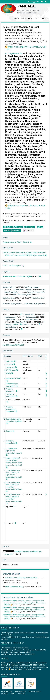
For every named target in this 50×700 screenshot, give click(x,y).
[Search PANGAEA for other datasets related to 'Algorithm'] (14, 506)
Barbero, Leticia (14, 84)
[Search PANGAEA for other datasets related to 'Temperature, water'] (7, 381)
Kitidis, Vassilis (13, 132)
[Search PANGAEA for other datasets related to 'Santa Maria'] (39, 324)
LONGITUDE (10, 367)
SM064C (16, 324)
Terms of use (20, 692)
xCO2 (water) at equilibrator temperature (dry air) (14, 450)
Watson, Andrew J (29, 27)
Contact (44, 18)
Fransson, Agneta (18, 106)
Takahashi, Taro (14, 76)
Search (16, 18)
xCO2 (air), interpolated (10, 442)
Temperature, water (13, 378)
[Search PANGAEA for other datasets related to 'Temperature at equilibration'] (16, 386)
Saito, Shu (13, 166)
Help (30, 18)
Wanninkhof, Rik (31, 78)
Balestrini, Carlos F (33, 81)
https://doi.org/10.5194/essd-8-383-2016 (25, 207)
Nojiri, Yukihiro (13, 70)
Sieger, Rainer (36, 171)
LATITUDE (9, 364)
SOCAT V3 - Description (12, 266)
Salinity (8, 373)
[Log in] (46, 1)
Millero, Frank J (33, 149)
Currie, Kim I (12, 101)
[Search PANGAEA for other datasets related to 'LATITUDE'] (14, 364)
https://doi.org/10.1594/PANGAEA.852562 (26, 48)
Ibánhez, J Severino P (31, 126)
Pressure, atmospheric (10, 390)
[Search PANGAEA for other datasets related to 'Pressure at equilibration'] (16, 396)
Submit (24, 18)
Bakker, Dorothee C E (25, 55)
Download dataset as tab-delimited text (21, 578)
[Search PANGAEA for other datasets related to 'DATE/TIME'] (15, 361)
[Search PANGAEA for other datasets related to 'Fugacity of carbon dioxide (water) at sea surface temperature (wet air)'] (7, 491)
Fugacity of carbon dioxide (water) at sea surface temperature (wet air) (14, 485)
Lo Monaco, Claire (36, 143)
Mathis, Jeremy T (32, 146)
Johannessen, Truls (15, 129)
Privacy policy (35, 692)
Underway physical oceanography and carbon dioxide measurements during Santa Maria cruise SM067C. (24, 617)
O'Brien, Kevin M (32, 59)
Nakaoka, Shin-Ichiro (34, 67)
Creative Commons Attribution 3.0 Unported (23, 552)
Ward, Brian (24, 188)
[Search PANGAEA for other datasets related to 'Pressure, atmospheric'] (16, 391)
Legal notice (6, 692)
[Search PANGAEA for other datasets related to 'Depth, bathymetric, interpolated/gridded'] (7, 423)
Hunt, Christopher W (30, 123)
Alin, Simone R (13, 81)
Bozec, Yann (25, 92)
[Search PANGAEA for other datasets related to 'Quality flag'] (15, 523)
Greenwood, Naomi (28, 109)
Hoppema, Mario (14, 121)
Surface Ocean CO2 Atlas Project (17, 276)
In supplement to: (14, 53)
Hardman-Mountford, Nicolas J (22, 115)
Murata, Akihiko (17, 154)
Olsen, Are (11, 61)
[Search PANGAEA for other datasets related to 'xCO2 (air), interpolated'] (16, 443)
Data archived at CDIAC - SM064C (16, 242)
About (36, 18)
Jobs (13, 694)
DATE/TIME (10, 361)
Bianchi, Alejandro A (16, 87)
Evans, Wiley (27, 101)
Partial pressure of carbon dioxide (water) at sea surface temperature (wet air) (14, 461)
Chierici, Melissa (29, 98)
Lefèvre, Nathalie (15, 143)
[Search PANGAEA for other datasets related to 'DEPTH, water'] (17, 370)
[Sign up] (42, 1)
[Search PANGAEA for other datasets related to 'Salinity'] (12, 373)
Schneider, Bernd (23, 168)
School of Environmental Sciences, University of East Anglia (26, 41)
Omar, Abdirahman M (28, 157)
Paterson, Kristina (25, 160)
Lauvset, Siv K (37, 140)
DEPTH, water (11, 370)
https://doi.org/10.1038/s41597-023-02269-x (26, 669)
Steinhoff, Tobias (14, 73)
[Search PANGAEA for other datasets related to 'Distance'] (13, 431)
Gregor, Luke (12, 112)
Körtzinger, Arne (32, 132)
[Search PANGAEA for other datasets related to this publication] (30, 242)
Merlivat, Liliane (14, 149)
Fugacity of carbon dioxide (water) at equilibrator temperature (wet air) (14, 473)
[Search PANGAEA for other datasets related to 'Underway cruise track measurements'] (22, 329)
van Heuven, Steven (16, 185)
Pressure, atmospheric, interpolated (11, 409)
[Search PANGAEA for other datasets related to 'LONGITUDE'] (16, 367)
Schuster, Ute (10, 27)
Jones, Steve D (13, 67)
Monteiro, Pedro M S (16, 151)
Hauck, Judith (30, 118)
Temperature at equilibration (12, 385)
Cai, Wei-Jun (21, 95)
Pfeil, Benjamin (16, 56)
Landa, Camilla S (35, 56)
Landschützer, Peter (16, 140)
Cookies (4, 694)
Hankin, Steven (29, 112)
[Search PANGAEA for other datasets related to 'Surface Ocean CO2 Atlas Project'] (40, 276)
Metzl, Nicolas (13, 59)
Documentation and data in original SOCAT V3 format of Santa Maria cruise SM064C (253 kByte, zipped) (24, 253)
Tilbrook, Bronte (33, 76)
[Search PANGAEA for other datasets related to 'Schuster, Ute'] (46, 375)
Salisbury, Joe (27, 166)
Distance (9, 431)
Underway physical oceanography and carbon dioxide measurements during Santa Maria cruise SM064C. (24, 603)
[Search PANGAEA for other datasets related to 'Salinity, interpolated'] (7, 401)
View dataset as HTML (14, 586)
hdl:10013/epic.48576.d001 (13, 345)
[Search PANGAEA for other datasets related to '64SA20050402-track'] (21, 314)
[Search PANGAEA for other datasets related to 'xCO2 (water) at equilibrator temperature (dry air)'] (7, 455)
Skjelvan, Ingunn (14, 174)
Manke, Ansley (13, 146)
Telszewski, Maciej (15, 182)
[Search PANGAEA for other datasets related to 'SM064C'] (21, 324)
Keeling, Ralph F (36, 129)
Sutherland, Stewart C (17, 177)
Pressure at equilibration (10, 395)
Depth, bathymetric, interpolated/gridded (14, 420)
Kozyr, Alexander (14, 135)
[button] (28, 230)
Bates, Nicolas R (33, 84)
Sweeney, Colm (33, 73)
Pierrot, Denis (22, 163)
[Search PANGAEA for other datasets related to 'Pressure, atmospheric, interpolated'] (16, 411)
